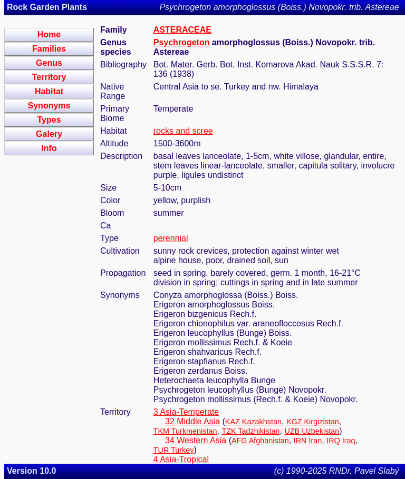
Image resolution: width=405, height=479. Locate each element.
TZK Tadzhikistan (250, 431)
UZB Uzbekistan (311, 431)
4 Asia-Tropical (181, 459)
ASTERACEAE (182, 29)
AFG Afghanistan (260, 440)
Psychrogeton (181, 42)
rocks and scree (183, 130)
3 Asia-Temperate (186, 411)
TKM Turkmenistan (185, 431)
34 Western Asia (195, 440)
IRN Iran (308, 440)
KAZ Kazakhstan (253, 421)
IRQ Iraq (340, 440)
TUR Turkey (173, 450)
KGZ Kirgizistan (312, 421)
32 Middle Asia (192, 421)
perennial (170, 238)
